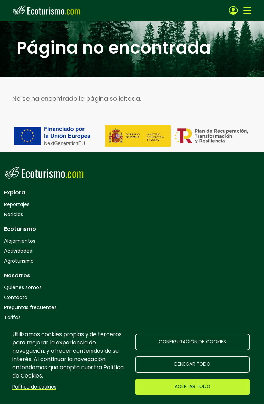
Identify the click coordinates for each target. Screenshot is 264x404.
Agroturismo (19, 260)
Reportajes (17, 204)
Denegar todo (192, 364)
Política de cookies (34, 387)
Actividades (18, 250)
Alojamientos (19, 240)
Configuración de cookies (192, 342)
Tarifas (12, 317)
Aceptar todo (192, 386)
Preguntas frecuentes (30, 307)
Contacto (16, 297)
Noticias (13, 214)
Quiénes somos (23, 287)
